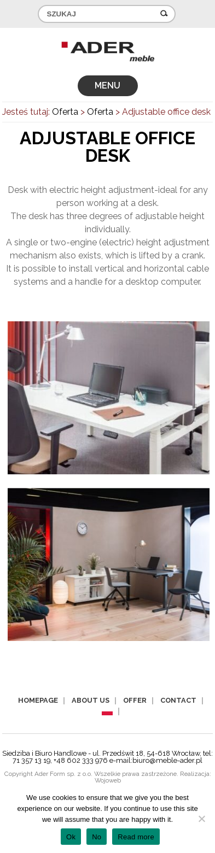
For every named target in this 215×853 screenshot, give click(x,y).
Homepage (38, 700)
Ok (70, 837)
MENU (107, 85)
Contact (178, 700)
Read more (136, 837)
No (96, 837)
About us (90, 700)
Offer (135, 700)
